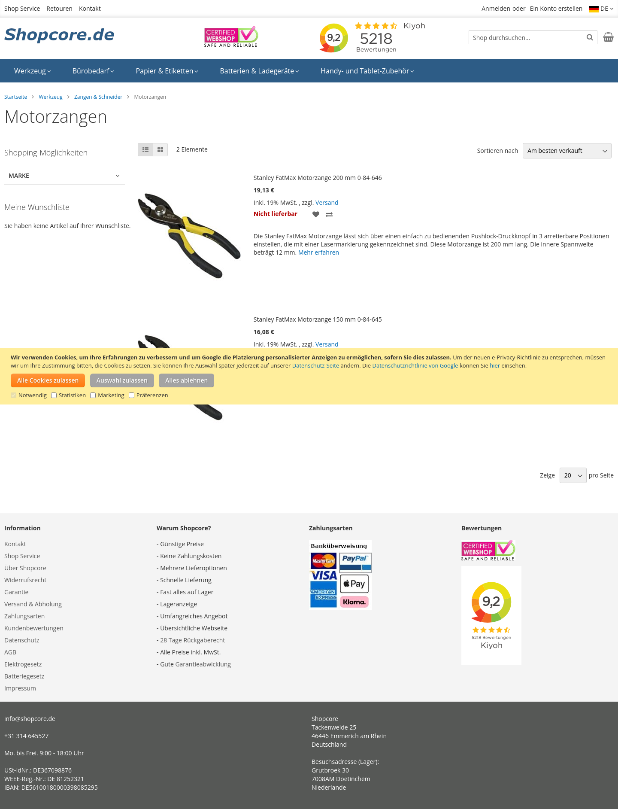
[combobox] (533, 37)
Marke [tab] (19, 175)
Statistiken (72, 395)
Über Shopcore (25, 568)
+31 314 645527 (26, 736)
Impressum (20, 688)
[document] (310, 376)
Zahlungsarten (24, 616)
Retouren (59, 8)
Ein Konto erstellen (556, 8)
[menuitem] (32, 70)
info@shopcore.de (29, 719)
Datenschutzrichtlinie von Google (415, 365)
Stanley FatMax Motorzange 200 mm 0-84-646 (318, 177)
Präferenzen (152, 395)
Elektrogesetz (23, 664)
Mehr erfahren (318, 252)
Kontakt (90, 8)
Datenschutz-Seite (315, 365)
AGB (10, 652)
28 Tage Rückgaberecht (192, 640)
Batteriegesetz (24, 676)
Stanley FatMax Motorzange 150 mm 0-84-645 (318, 319)
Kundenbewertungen (34, 628)
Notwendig (32, 395)
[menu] (309, 70)
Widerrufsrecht (25, 580)
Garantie (16, 592)
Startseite (15, 96)
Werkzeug (50, 96)
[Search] (590, 36)
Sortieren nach (497, 150)
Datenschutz (21, 640)
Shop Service (22, 8)
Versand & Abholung (33, 604)
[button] (601, 8)
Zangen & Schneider (98, 96)
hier (495, 365)
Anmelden (496, 8)
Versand (327, 202)
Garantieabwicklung (203, 664)
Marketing (111, 395)
